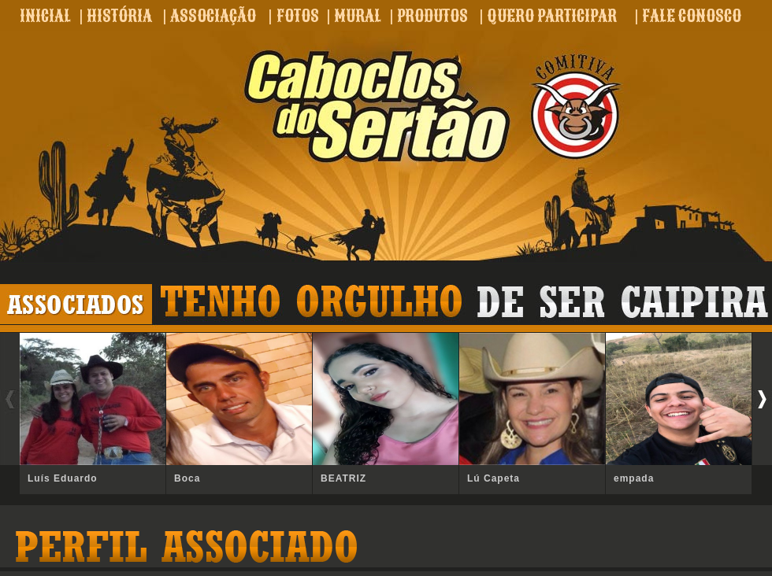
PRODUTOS (432, 16)
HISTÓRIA (119, 16)
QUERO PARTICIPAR (552, 16)
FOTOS (298, 16)
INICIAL (45, 16)
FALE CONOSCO (691, 16)
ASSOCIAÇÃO (213, 16)
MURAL (357, 16)
